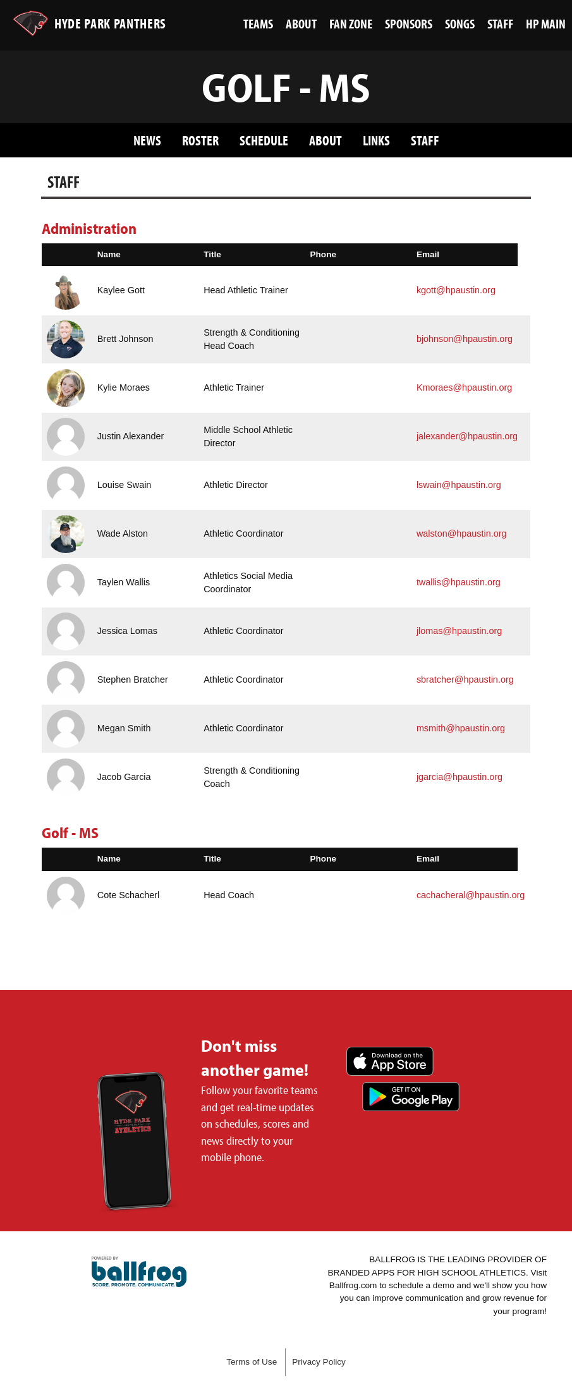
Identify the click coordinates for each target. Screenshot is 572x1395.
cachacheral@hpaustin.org (471, 895)
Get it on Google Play (410, 1096)
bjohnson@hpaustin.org (465, 339)
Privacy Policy (319, 1362)
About (325, 140)
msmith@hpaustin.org (461, 728)
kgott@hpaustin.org (456, 290)
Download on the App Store (390, 1061)
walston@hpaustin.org (462, 533)
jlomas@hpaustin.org (459, 631)
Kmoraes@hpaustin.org (464, 387)
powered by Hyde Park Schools (139, 1272)
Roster (200, 140)
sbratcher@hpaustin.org (465, 679)
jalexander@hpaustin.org (467, 436)
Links (376, 140)
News (147, 140)
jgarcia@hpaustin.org (459, 777)
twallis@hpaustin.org (459, 582)
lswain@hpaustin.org (459, 485)
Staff (425, 140)
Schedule (264, 140)
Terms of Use (251, 1362)
